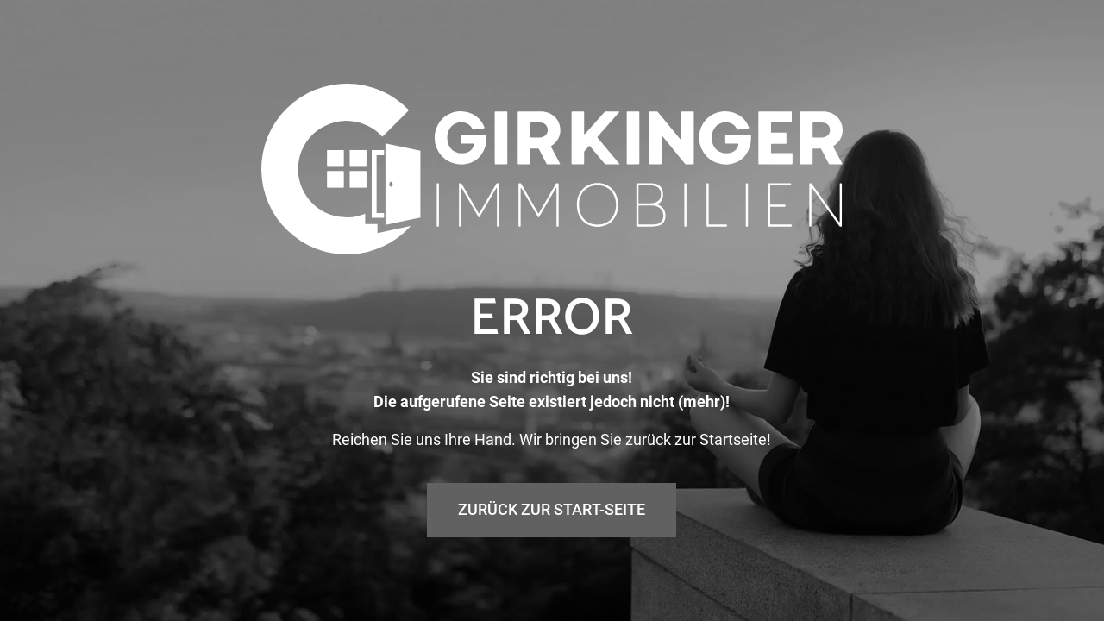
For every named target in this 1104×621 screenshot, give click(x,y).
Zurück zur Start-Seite (551, 509)
